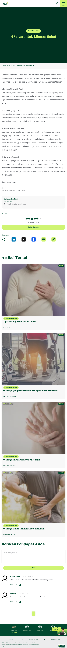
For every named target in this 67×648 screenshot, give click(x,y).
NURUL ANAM (15, 576)
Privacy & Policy (55, 639)
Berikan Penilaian (33, 227)
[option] (33, 35)
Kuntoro (13, 593)
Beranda (4, 66)
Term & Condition (33, 639)
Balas (11, 584)
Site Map (11, 639)
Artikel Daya (11, 66)
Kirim (33, 568)
